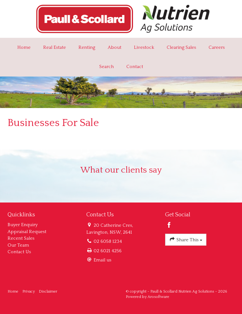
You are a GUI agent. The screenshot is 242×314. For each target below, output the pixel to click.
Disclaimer (48, 291)
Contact (134, 66)
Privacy (28, 291)
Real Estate (54, 47)
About (114, 47)
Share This (185, 239)
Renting (86, 47)
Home (24, 47)
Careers (217, 47)
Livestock (144, 47)
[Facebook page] (169, 225)
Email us (102, 260)
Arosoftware (158, 297)
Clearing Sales (181, 47)
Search (106, 66)
